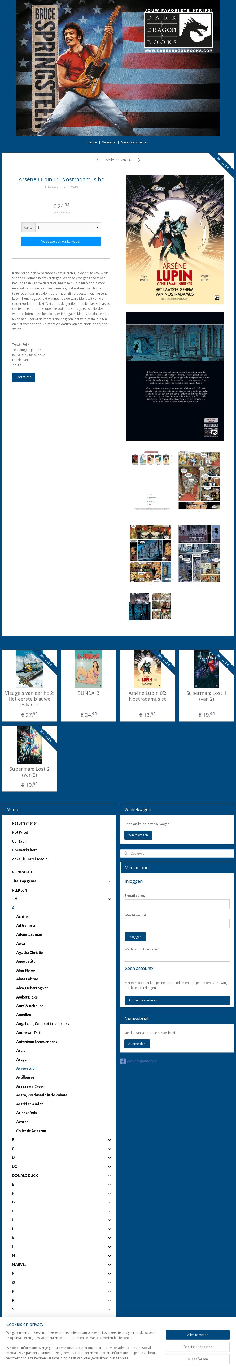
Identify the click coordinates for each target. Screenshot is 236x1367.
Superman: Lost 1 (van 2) (206, 646)
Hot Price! (20, 782)
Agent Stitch (26, 911)
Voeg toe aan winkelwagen (61, 191)
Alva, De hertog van (32, 938)
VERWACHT (22, 822)
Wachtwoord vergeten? (142, 899)
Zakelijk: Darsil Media (29, 809)
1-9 (62, 849)
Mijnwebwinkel (179, 1357)
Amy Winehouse (29, 956)
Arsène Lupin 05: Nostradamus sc (147, 646)
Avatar (22, 1072)
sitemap (101, 1357)
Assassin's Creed (30, 1036)
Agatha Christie (29, 902)
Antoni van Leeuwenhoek (37, 991)
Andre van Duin (29, 982)
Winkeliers (62, 1335)
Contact (19, 791)
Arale (20, 1000)
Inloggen (135, 887)
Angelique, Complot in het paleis (42, 973)
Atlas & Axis (26, 1063)
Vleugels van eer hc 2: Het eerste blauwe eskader (29, 649)
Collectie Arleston (31, 1080)
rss (113, 1357)
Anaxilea (23, 964)
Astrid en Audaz (29, 1054)
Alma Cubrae (27, 929)
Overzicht (23, 327)
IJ (62, 1312)
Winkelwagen (138, 785)
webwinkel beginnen (133, 1357)
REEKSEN (19, 840)
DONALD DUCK (62, 1125)
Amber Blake (27, 947)
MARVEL (62, 1214)
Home (92, 92)
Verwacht (109, 92)
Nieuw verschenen (134, 92)
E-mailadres (135, 845)
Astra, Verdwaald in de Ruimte (41, 1045)
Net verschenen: (25, 773)
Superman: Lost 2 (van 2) (30, 722)
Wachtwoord (135, 865)
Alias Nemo (25, 920)
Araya (21, 1009)
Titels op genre (62, 831)
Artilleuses (25, 1027)
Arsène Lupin (26, 1018)
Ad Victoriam (27, 876)
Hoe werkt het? (24, 800)
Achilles (22, 866)
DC (62, 1116)
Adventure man (29, 884)
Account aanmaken (143, 950)
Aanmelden (137, 994)
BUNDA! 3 (88, 643)
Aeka (20, 893)
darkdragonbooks (138, 1011)
